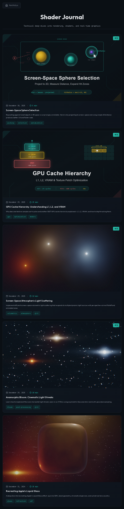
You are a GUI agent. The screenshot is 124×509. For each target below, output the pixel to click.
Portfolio (11, 5)
